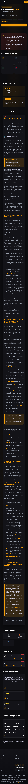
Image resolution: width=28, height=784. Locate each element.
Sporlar (18, 1)
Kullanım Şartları (3, 770)
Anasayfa (10, 1)
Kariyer (2, 758)
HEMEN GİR (26, 1)
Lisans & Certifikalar (4, 755)
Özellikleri (14, 1)
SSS (20, 1)
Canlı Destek (3, 764)
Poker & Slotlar (17, 758)
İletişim (23, 1)
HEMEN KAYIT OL (6, 24)
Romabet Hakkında (4, 754)
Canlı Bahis (16, 754)
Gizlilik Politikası (3, 769)
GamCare (18, 782)
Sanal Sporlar (17, 755)
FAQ (2, 766)
